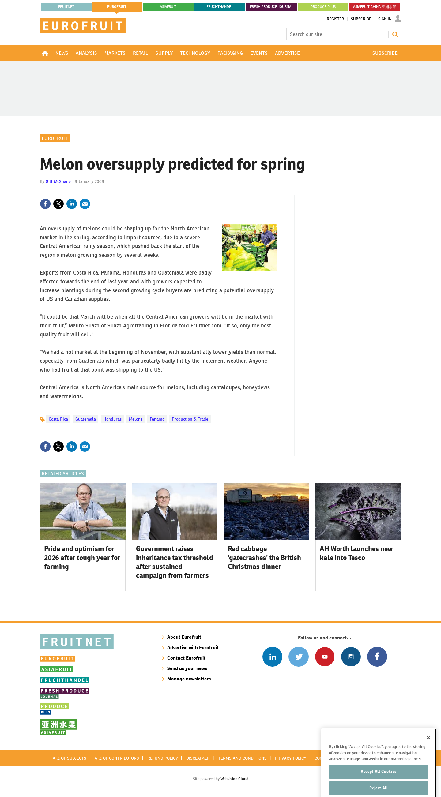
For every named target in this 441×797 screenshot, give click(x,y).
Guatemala (85, 419)
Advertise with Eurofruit (193, 647)
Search (395, 34)
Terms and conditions (242, 758)
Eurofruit (55, 138)
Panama (157, 419)
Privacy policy (290, 758)
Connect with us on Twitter (298, 657)
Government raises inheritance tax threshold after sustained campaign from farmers (174, 562)
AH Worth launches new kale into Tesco (356, 553)
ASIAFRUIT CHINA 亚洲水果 (374, 6)
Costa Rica (58, 419)
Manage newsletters (189, 678)
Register (335, 19)
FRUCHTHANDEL (219, 6)
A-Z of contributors (117, 758)
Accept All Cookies (379, 785)
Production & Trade (190, 419)
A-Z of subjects (69, 758)
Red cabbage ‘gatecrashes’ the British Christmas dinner (264, 557)
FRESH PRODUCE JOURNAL (271, 6)
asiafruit (168, 6)
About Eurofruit (184, 637)
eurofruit (116, 6)
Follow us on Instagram (351, 657)
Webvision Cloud (234, 778)
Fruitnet (66, 6)
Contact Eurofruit (186, 658)
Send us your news (187, 668)
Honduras (112, 419)
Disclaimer (198, 758)
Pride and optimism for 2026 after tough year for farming (82, 557)
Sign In (385, 19)
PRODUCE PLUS (323, 6)
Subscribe (361, 19)
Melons (135, 419)
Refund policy (162, 758)
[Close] (428, 751)
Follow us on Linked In (272, 657)
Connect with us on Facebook (377, 657)
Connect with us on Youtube (325, 657)
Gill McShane (58, 181)
